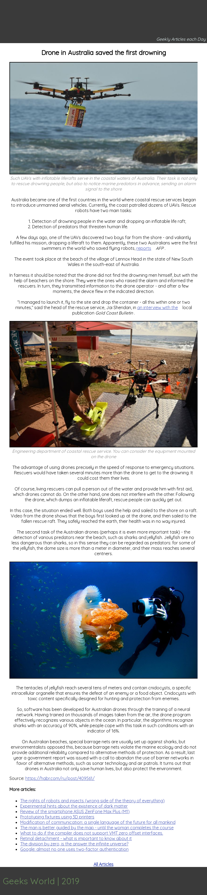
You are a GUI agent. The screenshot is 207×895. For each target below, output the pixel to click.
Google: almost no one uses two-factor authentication (74, 849)
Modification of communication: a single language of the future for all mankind (97, 822)
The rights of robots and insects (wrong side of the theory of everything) (92, 800)
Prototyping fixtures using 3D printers (57, 817)
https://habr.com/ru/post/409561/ (60, 778)
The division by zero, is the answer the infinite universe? (74, 843)
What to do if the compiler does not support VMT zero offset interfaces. (91, 833)
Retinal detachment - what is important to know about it (76, 838)
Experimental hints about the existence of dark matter (74, 806)
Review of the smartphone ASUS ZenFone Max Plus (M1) (75, 811)
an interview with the (157, 307)
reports (143, 248)
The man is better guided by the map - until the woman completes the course (97, 827)
